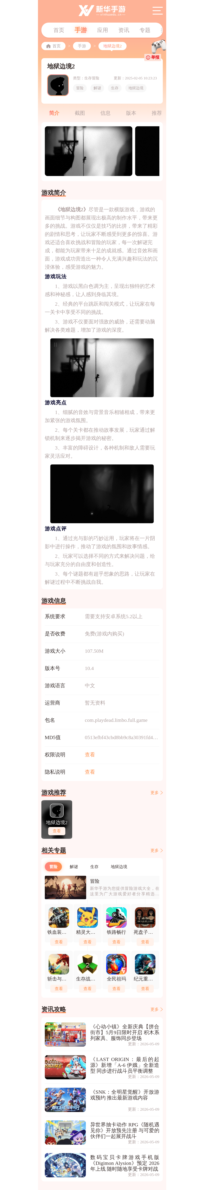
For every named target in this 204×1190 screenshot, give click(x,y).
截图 (80, 113)
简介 (54, 113)
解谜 (97, 88)
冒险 (80, 88)
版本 (131, 113)
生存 (115, 88)
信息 (105, 113)
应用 (102, 30)
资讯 (123, 30)
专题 (145, 30)
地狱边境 (135, 88)
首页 (58, 30)
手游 (81, 30)
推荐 (157, 113)
